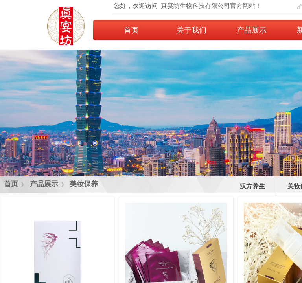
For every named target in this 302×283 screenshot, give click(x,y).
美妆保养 (84, 184)
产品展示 (252, 30)
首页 (131, 30)
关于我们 (191, 30)
